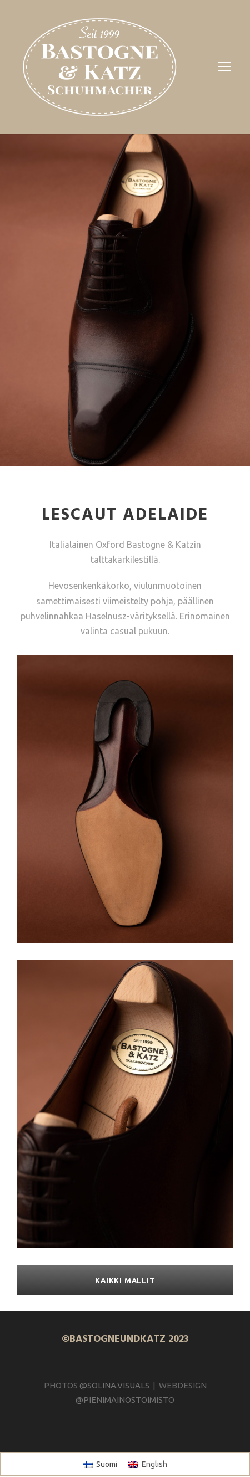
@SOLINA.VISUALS (112, 1370)
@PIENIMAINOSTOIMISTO (125, 1384)
